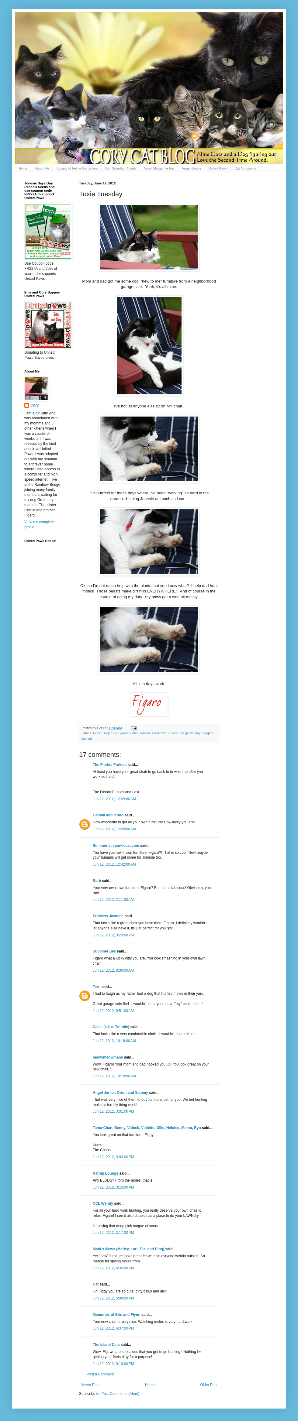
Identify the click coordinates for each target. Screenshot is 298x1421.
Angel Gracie (191, 168)
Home (23, 168)
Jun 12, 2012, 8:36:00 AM (113, 970)
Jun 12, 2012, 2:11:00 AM (113, 900)
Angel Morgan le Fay (159, 168)
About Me (42, 168)
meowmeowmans (108, 1057)
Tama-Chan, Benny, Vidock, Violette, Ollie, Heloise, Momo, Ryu (147, 1128)
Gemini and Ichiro (108, 815)
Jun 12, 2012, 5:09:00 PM (113, 1298)
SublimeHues (104, 951)
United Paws (218, 168)
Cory (34, 405)
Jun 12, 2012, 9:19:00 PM (113, 1364)
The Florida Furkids (109, 765)
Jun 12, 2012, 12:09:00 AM (114, 799)
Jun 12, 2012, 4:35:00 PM (113, 1268)
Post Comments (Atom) (120, 1394)
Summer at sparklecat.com (116, 845)
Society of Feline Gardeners (77, 168)
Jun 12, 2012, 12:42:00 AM (114, 864)
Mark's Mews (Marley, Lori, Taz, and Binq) (128, 1249)
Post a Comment (100, 1374)
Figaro (97, 733)
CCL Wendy (103, 1203)
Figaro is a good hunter (120, 733)
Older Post (208, 1385)
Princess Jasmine (108, 916)
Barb (97, 881)
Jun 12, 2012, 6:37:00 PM (113, 1328)
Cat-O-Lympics (245, 168)
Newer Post (90, 1385)
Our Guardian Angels (121, 168)
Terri (97, 987)
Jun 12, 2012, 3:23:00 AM (113, 935)
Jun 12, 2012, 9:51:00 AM (113, 1011)
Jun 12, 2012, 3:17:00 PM (113, 1233)
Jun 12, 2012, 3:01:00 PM (113, 1111)
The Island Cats (106, 1345)
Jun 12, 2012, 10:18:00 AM (114, 1041)
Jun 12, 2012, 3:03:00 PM (113, 1157)
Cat (96, 1284)
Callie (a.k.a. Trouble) (111, 1027)
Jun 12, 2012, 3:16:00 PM (113, 1187)
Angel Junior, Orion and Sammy (120, 1092)
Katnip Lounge (105, 1173)
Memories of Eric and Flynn (116, 1315)
